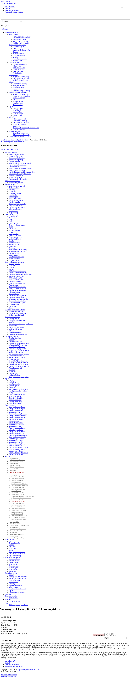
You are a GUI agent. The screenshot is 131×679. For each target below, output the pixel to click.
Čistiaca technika (14, 167)
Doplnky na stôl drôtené (16, 315)
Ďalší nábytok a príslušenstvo (17, 467)
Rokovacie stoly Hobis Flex (18, 505)
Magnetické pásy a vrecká (17, 357)
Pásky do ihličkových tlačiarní (18, 447)
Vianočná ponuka (14, 258)
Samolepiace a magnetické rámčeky (20, 343)
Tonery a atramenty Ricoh (17, 431)
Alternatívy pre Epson (16, 440)
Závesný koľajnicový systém (18, 361)
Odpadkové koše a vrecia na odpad (20, 163)
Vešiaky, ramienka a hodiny (16, 461)
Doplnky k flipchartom (16, 352)
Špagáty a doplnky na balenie (22, 36)
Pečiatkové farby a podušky (21, 91)
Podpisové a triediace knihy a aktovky (21, 324)
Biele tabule (12, 371)
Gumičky (15, 57)
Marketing (8, 599)
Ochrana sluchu (13, 566)
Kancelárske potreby (11, 32)
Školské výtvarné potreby (17, 553)
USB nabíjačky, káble (15, 278)
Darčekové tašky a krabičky (21, 43)
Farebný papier (13, 382)
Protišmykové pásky (19, 69)
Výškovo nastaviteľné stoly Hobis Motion (21, 498)
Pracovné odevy (14, 560)
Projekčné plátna (14, 359)
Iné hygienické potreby (16, 159)
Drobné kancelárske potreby (17, 45)
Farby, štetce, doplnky (16, 205)
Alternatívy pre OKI (15, 426)
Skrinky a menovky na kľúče (18, 334)
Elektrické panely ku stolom (16, 530)
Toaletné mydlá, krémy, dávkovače (20, 174)
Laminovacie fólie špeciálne (17, 295)
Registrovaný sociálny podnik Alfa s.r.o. (30, 669)
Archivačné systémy (15, 333)
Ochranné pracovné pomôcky (14, 557)
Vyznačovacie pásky (19, 68)
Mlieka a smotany (14, 230)
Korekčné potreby (14, 543)
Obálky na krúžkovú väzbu (17, 288)
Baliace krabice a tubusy (20, 41)
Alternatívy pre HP (15, 412)
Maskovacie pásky (18, 71)
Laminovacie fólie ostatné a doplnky (20, 274)
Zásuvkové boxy (18, 103)
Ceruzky (11, 545)
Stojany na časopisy (19, 98)
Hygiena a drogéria (11, 152)
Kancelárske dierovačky (20, 133)
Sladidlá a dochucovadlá (16, 257)
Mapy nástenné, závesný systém (19, 354)
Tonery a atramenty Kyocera (18, 414)
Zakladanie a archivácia (12, 181)
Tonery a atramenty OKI (16, 419)
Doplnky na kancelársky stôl (18, 92)
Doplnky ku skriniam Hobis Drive (19, 485)
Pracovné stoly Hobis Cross (18, 501)
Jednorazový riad (14, 244)
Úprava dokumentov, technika (14, 262)
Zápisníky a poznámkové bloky (18, 389)
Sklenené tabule (14, 373)
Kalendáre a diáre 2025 (16, 398)
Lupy (14, 48)
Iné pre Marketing (14, 601)
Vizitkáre (15, 99)
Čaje (10, 221)
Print (6, 603)
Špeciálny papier (14, 385)
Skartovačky (13, 306)
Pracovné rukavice (14, 559)
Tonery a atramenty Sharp (17, 433)
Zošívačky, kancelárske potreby (15, 310)
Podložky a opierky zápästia (17, 290)
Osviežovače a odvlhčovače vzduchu (20, 168)
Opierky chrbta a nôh (15, 465)
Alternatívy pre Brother (16, 442)
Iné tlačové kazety (14, 421)
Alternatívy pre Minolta (16, 424)
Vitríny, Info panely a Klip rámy (19, 377)
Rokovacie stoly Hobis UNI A (18, 510)
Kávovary (12, 248)
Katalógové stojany (15, 338)
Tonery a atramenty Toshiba (17, 437)
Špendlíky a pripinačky (20, 59)
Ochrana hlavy (13, 569)
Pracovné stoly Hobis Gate (17, 477)
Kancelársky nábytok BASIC (17, 534)
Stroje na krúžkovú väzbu (17, 283)
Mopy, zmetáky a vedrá (16, 156)
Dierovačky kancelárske (16, 311)
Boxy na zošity (13, 212)
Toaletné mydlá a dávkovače (18, 179)
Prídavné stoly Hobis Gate (17, 487)
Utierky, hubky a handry (16, 154)
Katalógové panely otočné (17, 347)
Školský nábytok (14, 527)
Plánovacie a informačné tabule (18, 364)
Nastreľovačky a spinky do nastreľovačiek (26, 128)
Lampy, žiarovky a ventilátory (17, 538)
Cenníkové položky (11, 596)
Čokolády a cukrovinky (16, 237)
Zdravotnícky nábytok (15, 523)
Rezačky (11, 267)
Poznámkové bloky (15, 403)
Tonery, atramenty (10, 405)
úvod (2, 140)
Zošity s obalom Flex (15, 209)
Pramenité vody (14, 223)
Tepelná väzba (13, 285)
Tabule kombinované (15, 368)
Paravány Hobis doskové (17, 512)
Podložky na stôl (18, 101)
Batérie (11, 308)
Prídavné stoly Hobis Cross (17, 503)
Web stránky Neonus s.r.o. (9, 675)
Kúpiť (106, 638)
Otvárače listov (17, 61)
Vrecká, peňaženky (15, 198)
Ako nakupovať (10, 7)
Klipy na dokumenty (19, 55)
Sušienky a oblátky (15, 235)
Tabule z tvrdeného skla (16, 355)
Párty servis (12, 246)
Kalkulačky (12, 265)
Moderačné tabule (14, 375)
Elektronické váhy (14, 294)
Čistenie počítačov (14, 264)
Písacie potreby (9, 539)
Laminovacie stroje (15, 281)
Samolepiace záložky (15, 401)
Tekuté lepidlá (17, 110)
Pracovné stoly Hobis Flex (17, 499)
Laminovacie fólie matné (16, 297)
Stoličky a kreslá (14, 458)
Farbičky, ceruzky (14, 202)
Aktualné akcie (5, 149)
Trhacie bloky (13, 191)
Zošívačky (12, 117)
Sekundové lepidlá (18, 113)
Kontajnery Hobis (15, 475)
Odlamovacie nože (18, 53)
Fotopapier (12, 387)
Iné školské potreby (15, 193)
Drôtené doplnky (18, 105)
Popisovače (12, 546)
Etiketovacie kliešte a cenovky (18, 299)
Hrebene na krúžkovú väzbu (17, 287)
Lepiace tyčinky (18, 108)
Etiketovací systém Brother (17, 301)
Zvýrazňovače (13, 548)
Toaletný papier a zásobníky (17, 170)
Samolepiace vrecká (15, 318)
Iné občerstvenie (14, 260)
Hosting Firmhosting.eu (8, 676)
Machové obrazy (14, 536)
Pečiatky (11, 82)
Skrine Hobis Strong (16, 482)
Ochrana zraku (13, 564)
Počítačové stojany (14, 292)
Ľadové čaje (12, 228)
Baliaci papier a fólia (19, 39)
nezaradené (8, 594)
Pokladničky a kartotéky (16, 327)
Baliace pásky (17, 66)
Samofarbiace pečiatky (20, 83)
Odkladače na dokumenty (21, 94)
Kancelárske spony (18, 46)
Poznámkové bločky (15, 400)
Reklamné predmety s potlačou (18, 605)
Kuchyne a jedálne (14, 522)
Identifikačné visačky (15, 341)
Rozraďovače (13, 325)
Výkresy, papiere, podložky (17, 204)
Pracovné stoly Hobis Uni (17, 478)
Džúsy (11, 227)
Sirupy (11, 232)
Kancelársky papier (15, 396)
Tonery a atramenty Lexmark (18, 416)
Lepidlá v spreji (17, 115)
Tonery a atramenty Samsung (18, 435)
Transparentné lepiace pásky (21, 78)
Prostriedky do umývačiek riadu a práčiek (22, 172)
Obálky (11, 393)
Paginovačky (17, 89)
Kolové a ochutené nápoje (17, 225)
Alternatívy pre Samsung (16, 438)
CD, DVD (12, 269)
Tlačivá (11, 380)
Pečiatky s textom (18, 87)
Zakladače (12, 331)
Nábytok (7, 140)
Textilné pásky (17, 73)
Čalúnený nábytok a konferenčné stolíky (19, 525)
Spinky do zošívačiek (19, 119)
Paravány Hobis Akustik (17, 514)
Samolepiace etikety (15, 384)
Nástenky (12, 370)
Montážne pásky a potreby (21, 64)
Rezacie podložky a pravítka (21, 50)
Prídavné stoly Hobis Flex (17, 492)
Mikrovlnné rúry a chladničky (18, 251)
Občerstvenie (9, 214)
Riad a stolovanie (14, 242)
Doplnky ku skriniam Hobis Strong (19, 484)
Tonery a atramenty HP (16, 410)
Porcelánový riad (14, 253)
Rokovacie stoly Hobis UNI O (18, 519)
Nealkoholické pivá (15, 239)
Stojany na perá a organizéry (22, 96)
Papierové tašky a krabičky (21, 38)
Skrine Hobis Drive (16, 491)
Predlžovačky (13, 470)
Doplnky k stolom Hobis (17, 480)
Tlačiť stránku (20, 142)
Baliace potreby (14, 34)
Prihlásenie (4, 29)
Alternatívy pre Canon (16, 430)
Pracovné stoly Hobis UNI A (18, 508)
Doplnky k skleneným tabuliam (18, 363)
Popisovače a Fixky (15, 555)
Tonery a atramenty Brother (17, 428)
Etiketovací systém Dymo (17, 302)
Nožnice (15, 52)
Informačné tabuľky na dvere (18, 345)
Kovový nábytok (14, 463)
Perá (10, 541)
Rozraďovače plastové (16, 182)
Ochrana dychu (13, 568)
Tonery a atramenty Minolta (17, 417)
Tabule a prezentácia (11, 336)
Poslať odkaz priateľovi (8, 142)
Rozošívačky (17, 126)
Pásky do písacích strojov (17, 449)
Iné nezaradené (13, 598)
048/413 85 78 (5, 1)
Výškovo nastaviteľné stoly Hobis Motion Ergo (22, 496)
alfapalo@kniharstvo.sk (8, 3)
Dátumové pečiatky (19, 85)
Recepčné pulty (13, 532)
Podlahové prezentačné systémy (19, 366)
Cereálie (11, 241)
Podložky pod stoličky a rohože (17, 460)
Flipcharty (12, 340)
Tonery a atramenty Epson (17, 408)
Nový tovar (14, 149)
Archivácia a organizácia (12, 317)
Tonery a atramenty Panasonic (18, 453)
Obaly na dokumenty (15, 329)
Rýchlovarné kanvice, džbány (18, 250)
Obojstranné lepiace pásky (21, 76)
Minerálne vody (14, 216)
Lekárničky (12, 571)
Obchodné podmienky (12, 10)
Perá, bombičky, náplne (16, 200)
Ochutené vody (13, 218)
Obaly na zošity (13, 188)
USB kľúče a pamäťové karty (18, 271)
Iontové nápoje (13, 255)
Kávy (10, 220)
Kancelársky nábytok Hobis (19, 140)
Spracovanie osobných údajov (14, 12)
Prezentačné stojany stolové (17, 348)
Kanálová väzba (14, 304)
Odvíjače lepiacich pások (20, 80)
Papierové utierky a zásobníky (18, 165)
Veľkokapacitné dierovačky (21, 135)
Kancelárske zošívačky (20, 121)
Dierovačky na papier (15, 131)
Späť (122, 7)
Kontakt (7, 8)
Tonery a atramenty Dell (16, 454)
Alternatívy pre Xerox (16, 451)
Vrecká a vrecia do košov (17, 158)
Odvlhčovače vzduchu (16, 175)
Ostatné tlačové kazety (16, 423)
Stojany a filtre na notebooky (18, 272)
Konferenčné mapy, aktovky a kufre (20, 136)
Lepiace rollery (17, 112)
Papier (7, 378)
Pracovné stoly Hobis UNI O (18, 517)
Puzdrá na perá (13, 197)
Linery (11, 550)
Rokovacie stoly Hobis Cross (18, 507)
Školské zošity (13, 211)
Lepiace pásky (13, 75)
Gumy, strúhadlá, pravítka (17, 552)
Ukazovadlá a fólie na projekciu (19, 350)
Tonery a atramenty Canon (17, 407)
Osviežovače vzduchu (15, 177)
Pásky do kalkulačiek (15, 446)
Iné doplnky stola (14, 468)
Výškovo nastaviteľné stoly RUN (19, 515)
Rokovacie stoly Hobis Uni (17, 494)
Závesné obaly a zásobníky (17, 320)
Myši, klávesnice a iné (16, 280)
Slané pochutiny (14, 234)
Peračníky (12, 189)
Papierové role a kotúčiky (17, 394)
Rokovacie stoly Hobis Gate (18, 489)
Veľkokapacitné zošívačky (21, 122)
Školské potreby (10, 184)
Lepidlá (11, 106)
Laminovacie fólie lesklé (16, 276)
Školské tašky (13, 195)
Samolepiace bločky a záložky (18, 391)
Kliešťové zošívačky (19, 129)
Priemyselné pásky (14, 62)
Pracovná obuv (13, 562)
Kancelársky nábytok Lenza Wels (18, 529)
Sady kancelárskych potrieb (17, 589)
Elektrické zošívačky (19, 124)
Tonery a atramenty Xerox (17, 444)
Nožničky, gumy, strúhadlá (17, 186)
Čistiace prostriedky (15, 161)
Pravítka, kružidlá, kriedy (17, 207)
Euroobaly (12, 322)
